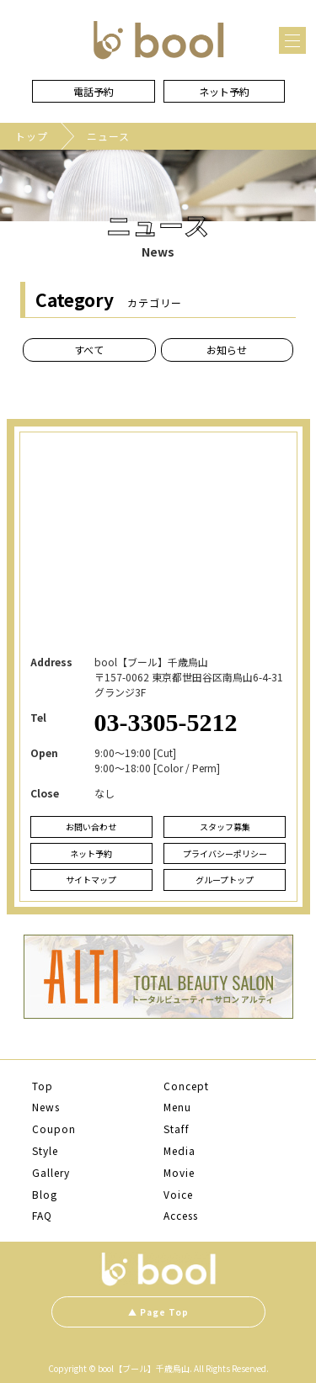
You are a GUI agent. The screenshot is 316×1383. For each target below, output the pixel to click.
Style (45, 1151)
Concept (186, 1086)
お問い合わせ (91, 826)
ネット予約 (224, 91)
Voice (178, 1194)
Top (42, 1086)
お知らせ (226, 349)
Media (179, 1151)
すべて (89, 349)
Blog (44, 1194)
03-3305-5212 (166, 722)
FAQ (42, 1215)
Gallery (51, 1173)
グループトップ (224, 879)
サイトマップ (91, 879)
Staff (176, 1129)
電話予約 (93, 91)
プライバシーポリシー (225, 853)
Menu (177, 1107)
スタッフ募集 (225, 826)
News (46, 1107)
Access (180, 1215)
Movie (179, 1173)
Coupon (54, 1129)
